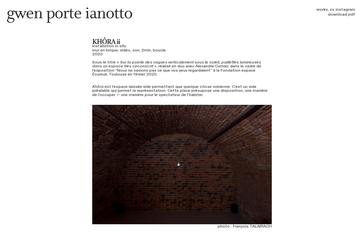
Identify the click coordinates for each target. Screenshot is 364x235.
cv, (332, 9)
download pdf (341, 14)
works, (322, 9)
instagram (345, 9)
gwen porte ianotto (69, 14)
